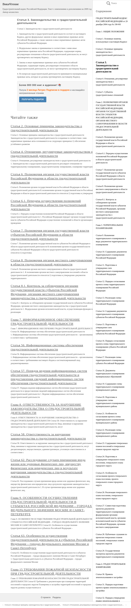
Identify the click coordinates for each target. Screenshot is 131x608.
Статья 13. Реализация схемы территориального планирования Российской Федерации (110, 301)
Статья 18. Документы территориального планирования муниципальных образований (110, 373)
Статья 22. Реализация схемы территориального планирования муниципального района (110, 433)
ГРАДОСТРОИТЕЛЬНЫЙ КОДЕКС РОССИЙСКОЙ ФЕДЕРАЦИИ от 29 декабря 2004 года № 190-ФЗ (112, 21)
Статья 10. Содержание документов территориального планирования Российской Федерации (111, 255)
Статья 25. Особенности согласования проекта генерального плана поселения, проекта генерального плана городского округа (111, 479)
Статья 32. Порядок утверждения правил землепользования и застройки (110, 601)
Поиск (111, 3)
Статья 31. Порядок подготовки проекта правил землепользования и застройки (111, 587)
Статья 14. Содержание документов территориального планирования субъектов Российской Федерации (111, 314)
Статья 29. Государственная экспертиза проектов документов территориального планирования (110, 554)
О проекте (46, 597)
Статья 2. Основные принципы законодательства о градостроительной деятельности (110, 52)
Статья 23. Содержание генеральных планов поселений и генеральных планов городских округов (112, 446)
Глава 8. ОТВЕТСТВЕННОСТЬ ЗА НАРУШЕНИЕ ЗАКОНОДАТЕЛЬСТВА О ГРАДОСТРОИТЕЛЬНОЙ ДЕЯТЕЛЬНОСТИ (48, 408)
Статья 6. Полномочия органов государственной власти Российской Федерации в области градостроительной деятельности (50, 178)
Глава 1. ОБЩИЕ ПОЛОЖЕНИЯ (110, 31)
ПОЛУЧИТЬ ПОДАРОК (33, 99)
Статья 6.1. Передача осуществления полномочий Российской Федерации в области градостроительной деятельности (48, 205)
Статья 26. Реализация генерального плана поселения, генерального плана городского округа (111, 495)
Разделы (57, 597)
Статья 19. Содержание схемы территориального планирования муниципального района (110, 387)
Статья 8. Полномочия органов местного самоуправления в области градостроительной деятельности (111, 189)
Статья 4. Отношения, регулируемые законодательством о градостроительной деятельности (112, 82)
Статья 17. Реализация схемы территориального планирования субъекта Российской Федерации (110, 360)
